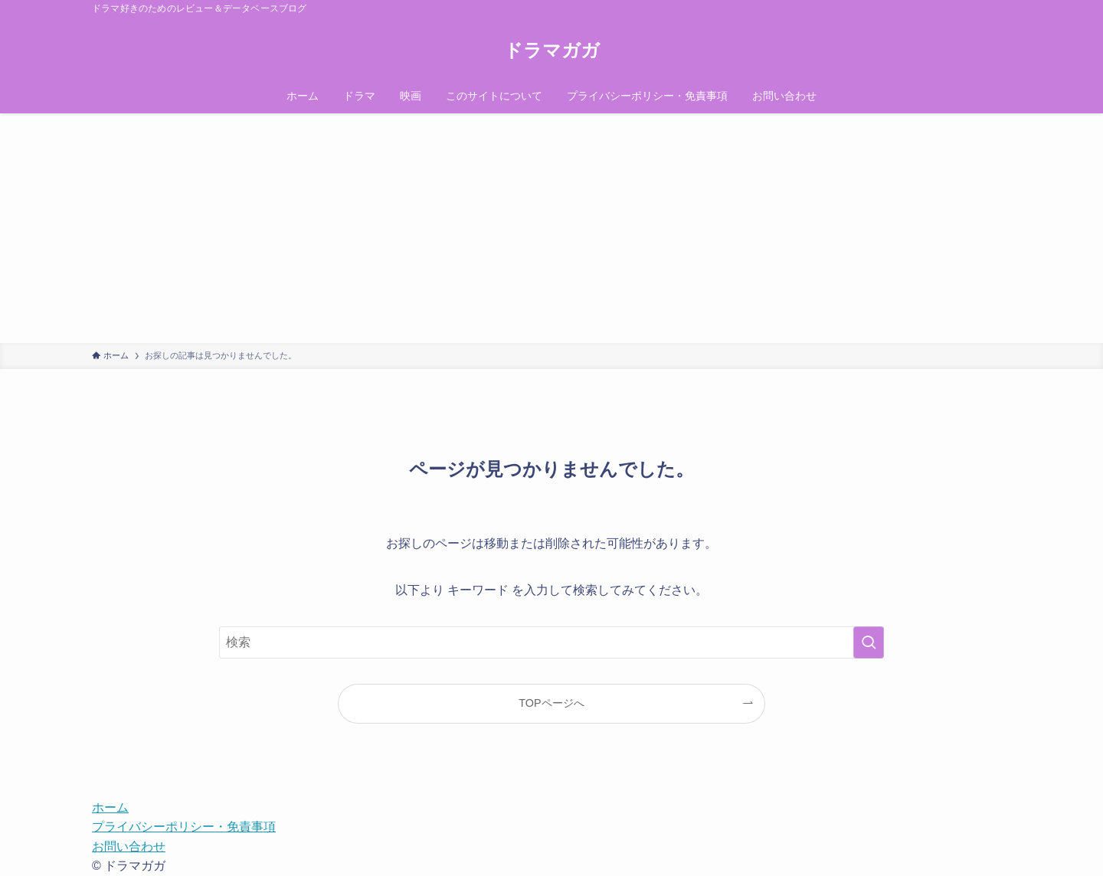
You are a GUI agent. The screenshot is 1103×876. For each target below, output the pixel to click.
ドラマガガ (552, 50)
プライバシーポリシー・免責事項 (184, 826)
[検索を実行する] (868, 642)
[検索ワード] (551, 642)
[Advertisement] (551, 228)
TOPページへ (551, 703)
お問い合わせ (128, 846)
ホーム (110, 807)
